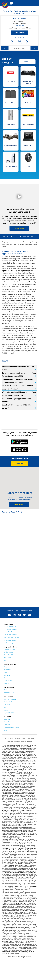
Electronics (28, 103)
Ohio (16, 611)
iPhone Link (19, 450)
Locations (10, 611)
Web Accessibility (20, 738)
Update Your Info (9, 655)
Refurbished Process (10, 640)
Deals (5, 690)
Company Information (10, 667)
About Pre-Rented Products (11, 637)
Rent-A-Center (19, 19)
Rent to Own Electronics (10, 635)
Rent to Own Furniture (10, 626)
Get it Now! (7, 719)
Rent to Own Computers (10, 632)
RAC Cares (7, 675)
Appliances (10, 124)
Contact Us (7, 704)
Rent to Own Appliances (10, 629)
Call (27, 42)
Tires (28, 167)
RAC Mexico (7, 725)
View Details (19, 33)
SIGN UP (19, 463)
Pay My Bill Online (9, 713)
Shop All (27, 62)
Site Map (6, 710)
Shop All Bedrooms (10, 145)
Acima (5, 730)
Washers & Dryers (11, 103)
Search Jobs (18, 504)
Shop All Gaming (10, 167)
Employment (7, 669)
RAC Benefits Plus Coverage (11, 727)
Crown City (23, 611)
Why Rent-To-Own (9, 702)
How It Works (7, 657)
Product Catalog (8, 643)
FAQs (5, 660)
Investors (6, 672)
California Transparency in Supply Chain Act (19, 741)
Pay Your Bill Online (9, 649)
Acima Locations (8, 680)
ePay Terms (30, 738)
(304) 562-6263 (20, 25)
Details (20, 42)
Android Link (19, 443)
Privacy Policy (9, 738)
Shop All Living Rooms (28, 82)
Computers (28, 145)
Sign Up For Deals (9, 692)
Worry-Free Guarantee (10, 699)
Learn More (19, 228)
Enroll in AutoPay (8, 652)
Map (12, 42)
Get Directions (19, 37)
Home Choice (8, 722)
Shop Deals (11, 82)
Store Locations (8, 678)
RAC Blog (6, 683)
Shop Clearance (28, 124)
